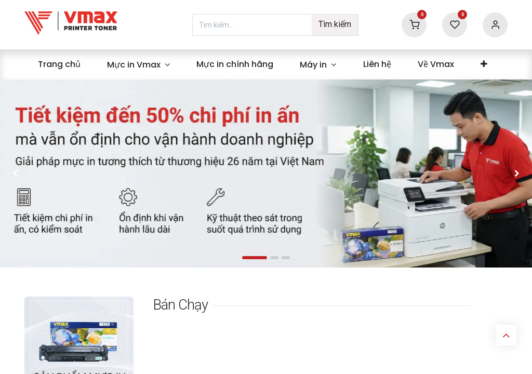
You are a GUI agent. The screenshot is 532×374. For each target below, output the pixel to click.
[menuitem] (59, 64)
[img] (33, 173)
